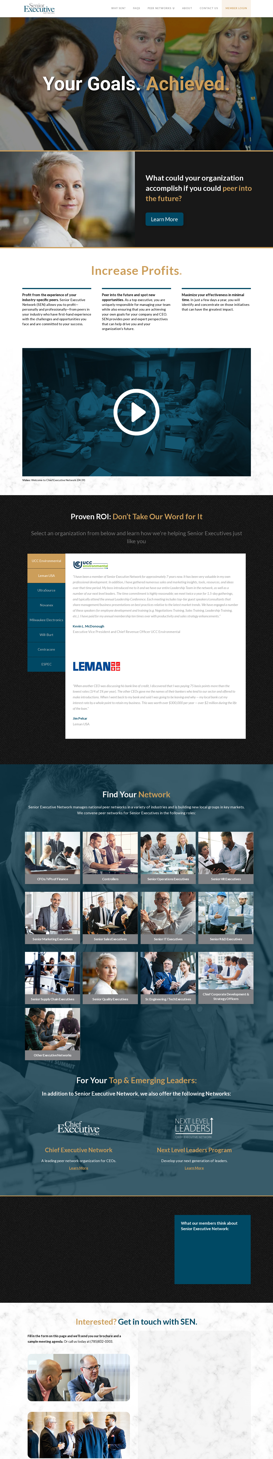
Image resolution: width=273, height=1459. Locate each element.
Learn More (78, 1168)
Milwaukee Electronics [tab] (46, 620)
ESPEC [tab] (46, 664)
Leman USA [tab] (46, 576)
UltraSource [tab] (46, 590)
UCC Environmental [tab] (46, 561)
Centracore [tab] (46, 649)
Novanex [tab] (46, 605)
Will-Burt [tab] (46, 635)
